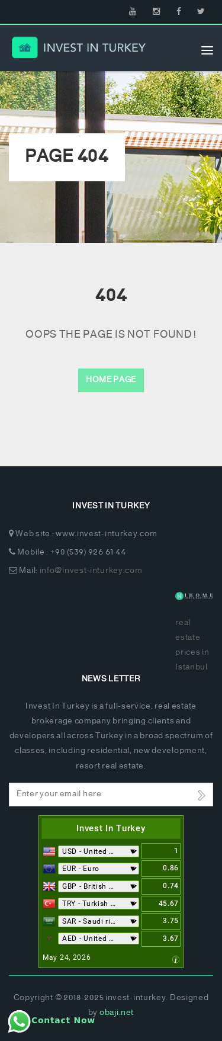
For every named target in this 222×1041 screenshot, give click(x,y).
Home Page (111, 380)
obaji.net (116, 1013)
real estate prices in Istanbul (192, 645)
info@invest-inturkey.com (91, 571)
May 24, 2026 (67, 957)
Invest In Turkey (110, 828)
